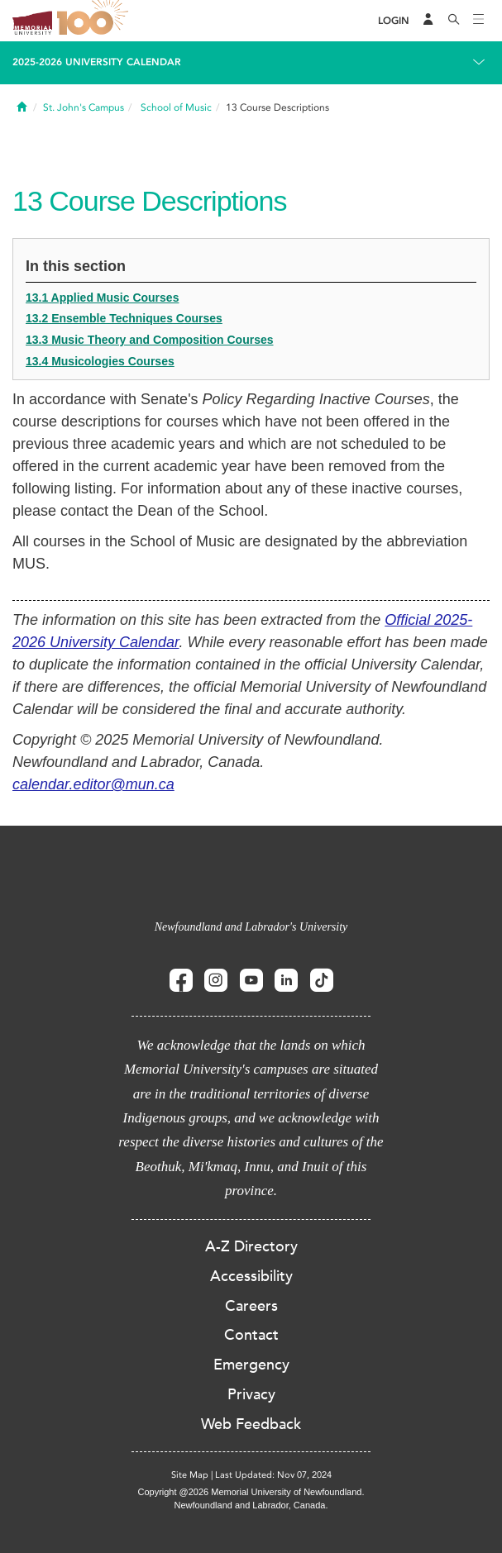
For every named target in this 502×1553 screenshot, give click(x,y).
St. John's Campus (83, 107)
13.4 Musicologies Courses (100, 361)
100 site (95, 20)
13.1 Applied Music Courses (102, 297)
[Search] (454, 20)
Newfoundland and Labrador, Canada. (251, 1505)
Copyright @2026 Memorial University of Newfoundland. (250, 1492)
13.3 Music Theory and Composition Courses (150, 339)
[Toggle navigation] (479, 20)
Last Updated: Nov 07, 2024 (273, 1475)
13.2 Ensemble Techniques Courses (124, 318)
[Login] (393, 21)
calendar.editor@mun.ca (93, 784)
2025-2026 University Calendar (96, 62)
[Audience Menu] (428, 20)
